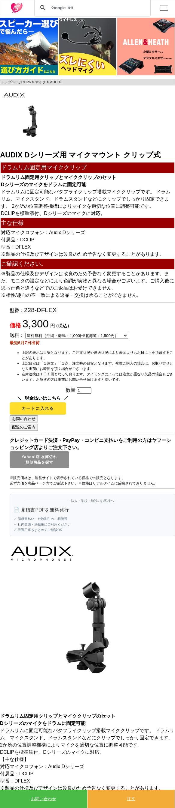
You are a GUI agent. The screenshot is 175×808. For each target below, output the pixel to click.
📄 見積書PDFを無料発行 (41, 509)
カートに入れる (38, 408)
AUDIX (55, 82)
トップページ (11, 82)
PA (28, 82)
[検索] (91, 7)
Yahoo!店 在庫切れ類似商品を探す (39, 459)
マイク (40, 82)
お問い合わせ (43, 798)
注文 (131, 798)
